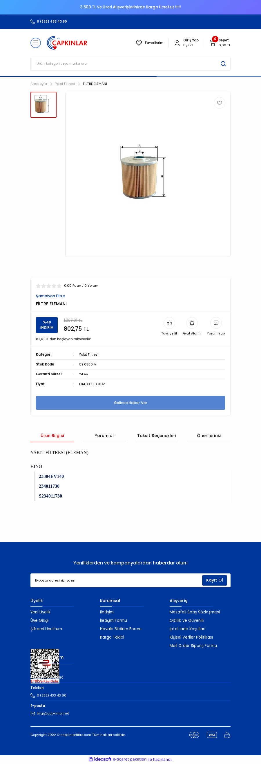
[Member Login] (177, 42)
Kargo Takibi (112, 637)
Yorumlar (104, 436)
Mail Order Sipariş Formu (193, 646)
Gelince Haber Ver (130, 403)
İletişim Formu (113, 621)
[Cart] (220, 43)
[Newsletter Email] (130, 581)
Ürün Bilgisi (52, 436)
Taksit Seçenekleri (156, 436)
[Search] (130, 64)
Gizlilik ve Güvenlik (187, 621)
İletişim (107, 612)
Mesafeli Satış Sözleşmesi (195, 612)
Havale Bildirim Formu (121, 629)
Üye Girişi (39, 621)
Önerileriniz (209, 436)
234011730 (49, 486)
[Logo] (67, 43)
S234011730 (50, 496)
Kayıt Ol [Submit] (214, 581)
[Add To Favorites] (219, 103)
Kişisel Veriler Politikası (191, 637)
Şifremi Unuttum (46, 629)
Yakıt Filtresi (89, 354)
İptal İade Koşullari (187, 629)
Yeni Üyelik (40, 612)
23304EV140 (51, 476)
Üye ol (188, 45)
